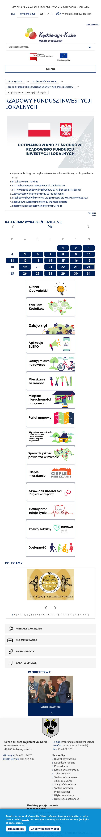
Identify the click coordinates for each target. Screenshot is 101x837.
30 (76, 273)
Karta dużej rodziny (64, 762)
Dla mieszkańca (26, 640)
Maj (50, 226)
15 (63, 260)
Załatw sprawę (26, 662)
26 (25, 273)
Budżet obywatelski (65, 759)
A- (49, 14)
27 (37, 273)
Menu (50, 69)
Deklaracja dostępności (66, 799)
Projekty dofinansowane (44, 81)
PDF (94, 215)
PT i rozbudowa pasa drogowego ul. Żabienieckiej (38, 185)
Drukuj (92, 213)
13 (37, 260)
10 (88, 254)
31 (88, 273)
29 (63, 273)
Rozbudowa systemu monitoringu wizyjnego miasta (39, 201)
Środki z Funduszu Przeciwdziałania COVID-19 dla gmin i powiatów (40, 87)
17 (88, 260)
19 (25, 267)
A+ (42, 14)
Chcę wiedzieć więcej (45, 828)
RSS (13, 13)
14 (50, 260)
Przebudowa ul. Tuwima (25, 181)
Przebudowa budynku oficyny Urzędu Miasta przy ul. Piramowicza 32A (50, 197)
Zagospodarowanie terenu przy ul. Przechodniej (38, 193)
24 (88, 267)
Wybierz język (27, 13)
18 (88, 615)
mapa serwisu (92, 24)
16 (76, 260)
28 (50, 273)
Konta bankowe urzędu (66, 770)
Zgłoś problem (62, 773)
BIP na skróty (25, 651)
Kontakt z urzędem (29, 628)
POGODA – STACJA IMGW (53, 7)
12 (25, 260)
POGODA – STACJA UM (78, 7)
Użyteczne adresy (64, 795)
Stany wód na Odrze (65, 784)
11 (12, 260)
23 (76, 267)
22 (63, 267)
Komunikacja (61, 766)
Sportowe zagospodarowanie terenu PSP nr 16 (37, 205)
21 (50, 267)
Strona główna (15, 81)
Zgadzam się (16, 828)
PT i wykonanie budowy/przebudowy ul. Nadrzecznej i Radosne (46, 189)
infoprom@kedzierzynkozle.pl (77, 742)
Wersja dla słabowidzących (76, 13)
